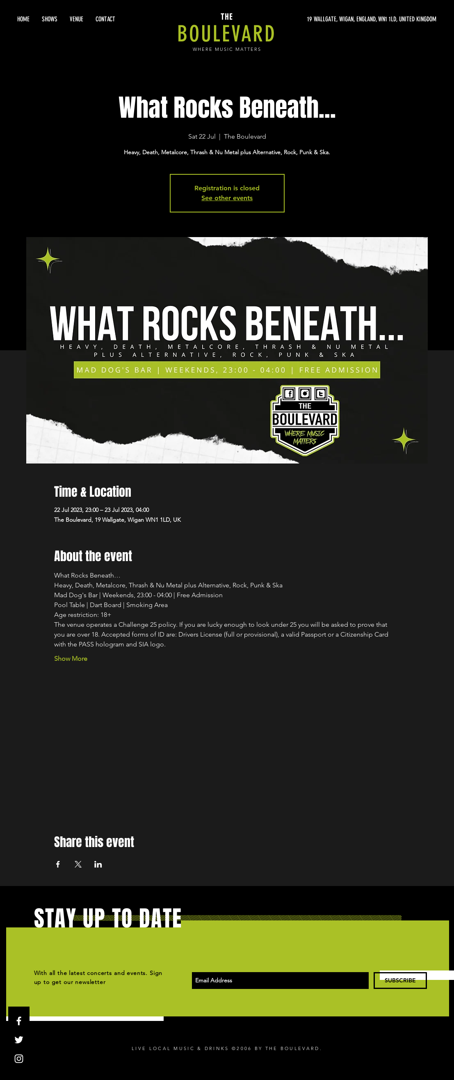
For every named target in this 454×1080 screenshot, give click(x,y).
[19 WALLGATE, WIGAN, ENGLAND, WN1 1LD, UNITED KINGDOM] (359, 19)
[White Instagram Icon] (19, 1058)
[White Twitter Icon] (19, 1040)
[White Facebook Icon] (19, 1021)
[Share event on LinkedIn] (98, 864)
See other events (227, 198)
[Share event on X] (78, 864)
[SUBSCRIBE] (400, 980)
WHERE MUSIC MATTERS (227, 49)
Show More (70, 658)
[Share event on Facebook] (58, 864)
